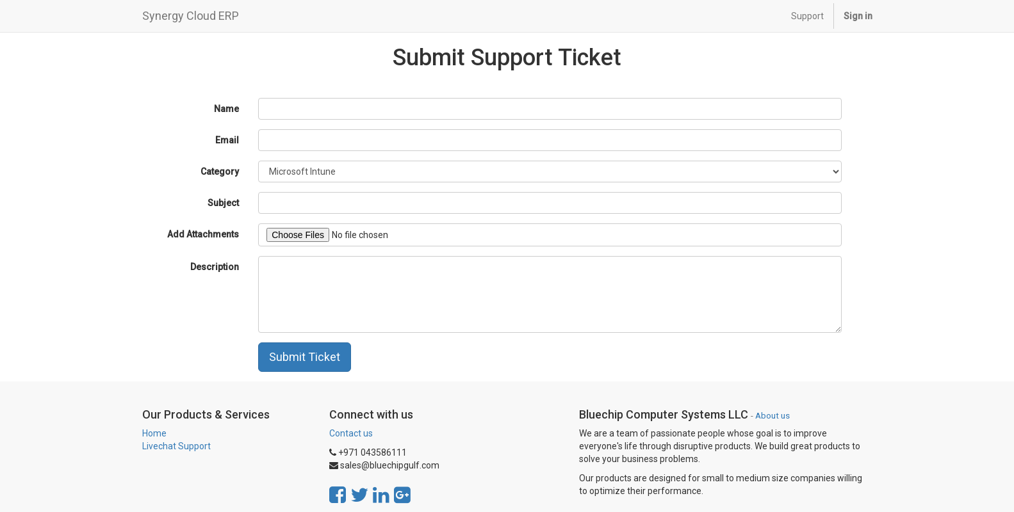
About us (772, 415)
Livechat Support (176, 446)
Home (154, 433)
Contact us (351, 433)
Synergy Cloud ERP (190, 15)
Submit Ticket (304, 357)
